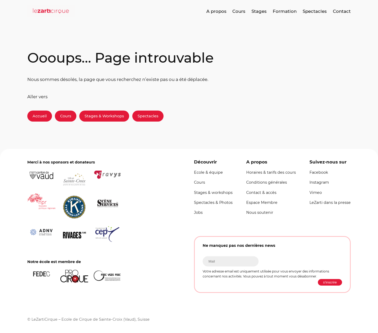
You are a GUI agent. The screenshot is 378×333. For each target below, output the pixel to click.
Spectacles (148, 116)
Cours (65, 116)
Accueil (40, 116)
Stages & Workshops (104, 116)
